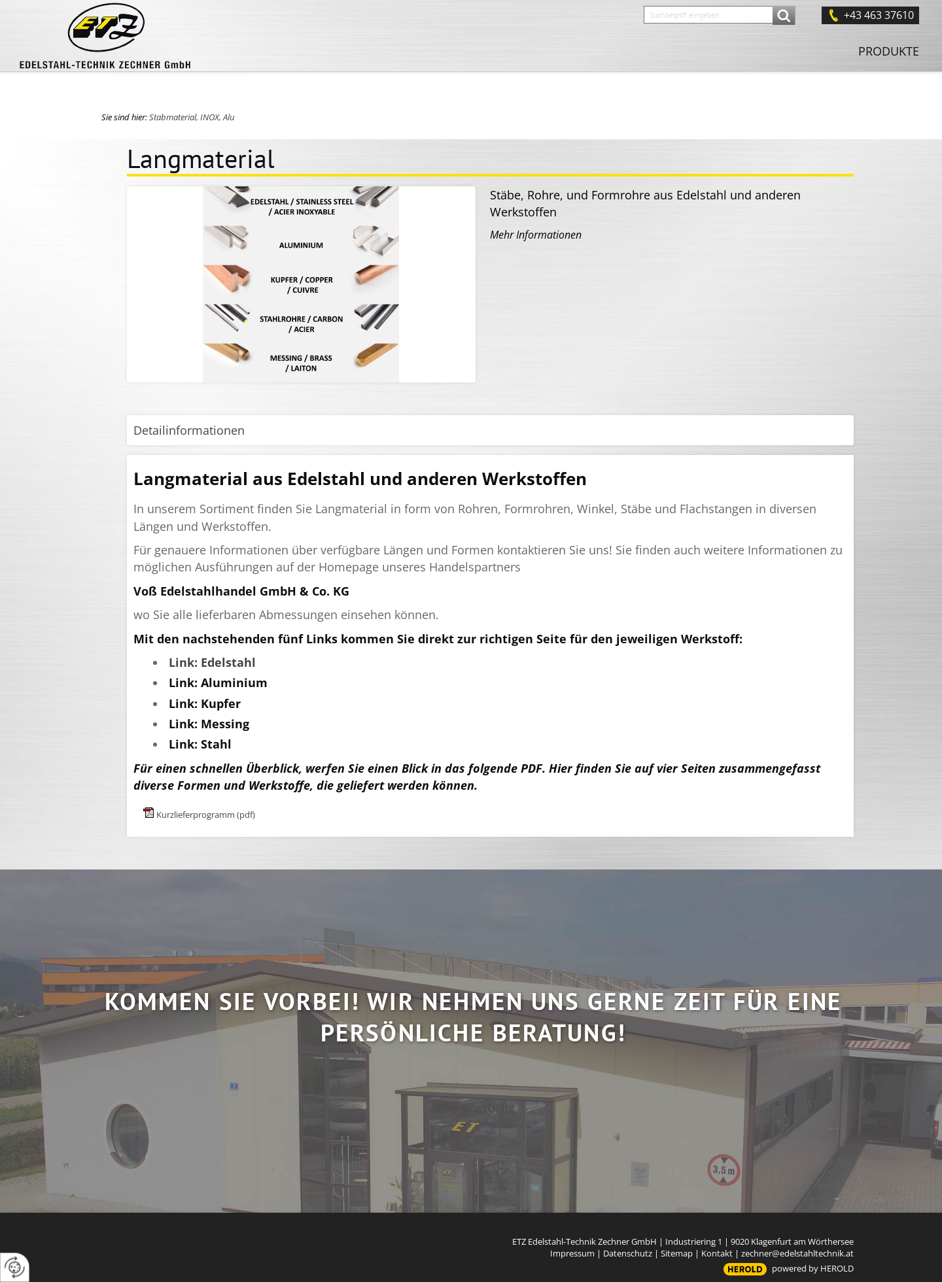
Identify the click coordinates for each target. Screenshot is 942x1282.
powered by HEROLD (813, 1268)
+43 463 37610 (879, 15)
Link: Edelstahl (212, 662)
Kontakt (717, 1253)
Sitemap (677, 1253)
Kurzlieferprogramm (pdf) (205, 814)
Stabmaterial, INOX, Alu (191, 117)
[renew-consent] (14, 1267)
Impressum (572, 1253)
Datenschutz (627, 1253)
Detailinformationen (189, 430)
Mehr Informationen (536, 235)
